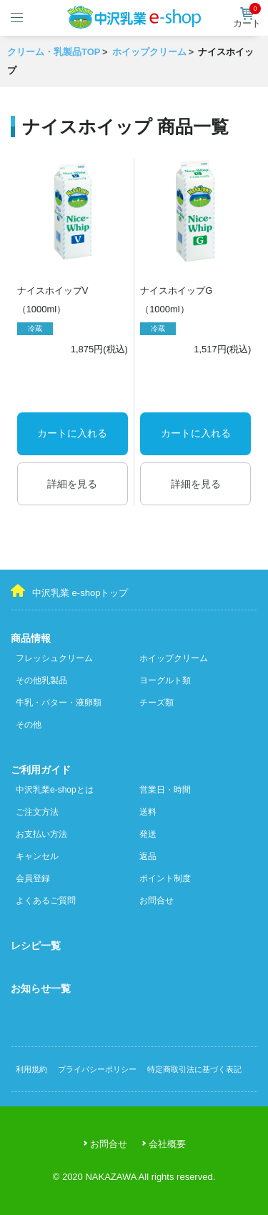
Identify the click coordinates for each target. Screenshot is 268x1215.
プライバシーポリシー (97, 1069)
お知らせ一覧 (41, 988)
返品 (148, 856)
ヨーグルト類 (165, 680)
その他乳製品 (41, 680)
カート (247, 18)
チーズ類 (156, 703)
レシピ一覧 (36, 945)
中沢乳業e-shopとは (55, 790)
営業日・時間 (165, 790)
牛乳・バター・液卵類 (58, 703)
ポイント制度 (165, 878)
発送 (148, 834)
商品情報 (31, 638)
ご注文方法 (37, 812)
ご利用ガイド (41, 769)
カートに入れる (72, 433)
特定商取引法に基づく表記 (194, 1069)
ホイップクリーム (173, 658)
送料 (148, 812)
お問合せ (156, 901)
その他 (28, 725)
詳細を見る (72, 484)
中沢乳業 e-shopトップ (69, 591)
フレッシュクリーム (54, 658)
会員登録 (33, 878)
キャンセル (37, 856)
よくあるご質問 (46, 901)
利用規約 (31, 1069)
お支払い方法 (41, 834)
